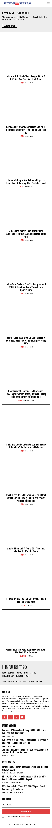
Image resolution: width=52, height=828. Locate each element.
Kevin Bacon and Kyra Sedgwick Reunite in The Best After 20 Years (26, 651)
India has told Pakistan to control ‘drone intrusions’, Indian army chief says (26, 446)
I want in (26, 811)
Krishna (30, 605)
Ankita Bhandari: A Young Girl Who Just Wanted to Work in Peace (26, 550)
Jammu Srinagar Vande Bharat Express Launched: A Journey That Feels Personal (26, 182)
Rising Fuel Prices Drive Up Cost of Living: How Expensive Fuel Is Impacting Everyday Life (26, 340)
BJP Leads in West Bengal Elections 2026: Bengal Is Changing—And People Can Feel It (26, 130)
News (22, 83)
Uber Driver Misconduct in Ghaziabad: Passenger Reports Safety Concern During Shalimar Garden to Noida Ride (26, 394)
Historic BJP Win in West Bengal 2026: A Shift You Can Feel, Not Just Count (26, 78)
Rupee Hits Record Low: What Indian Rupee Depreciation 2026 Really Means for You (26, 234)
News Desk (29, 83)
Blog (21, 187)
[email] (26, 805)
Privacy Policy (26, 816)
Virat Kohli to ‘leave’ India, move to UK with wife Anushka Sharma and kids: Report (24, 778)
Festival (5, 783)
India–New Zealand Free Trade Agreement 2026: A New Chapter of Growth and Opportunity (26, 287)
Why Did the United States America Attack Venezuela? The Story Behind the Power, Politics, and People (26, 498)
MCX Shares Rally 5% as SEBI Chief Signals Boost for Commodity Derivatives (25, 788)
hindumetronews (29, 400)
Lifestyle (23, 605)
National (23, 656)
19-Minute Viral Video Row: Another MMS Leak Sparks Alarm (26, 600)
